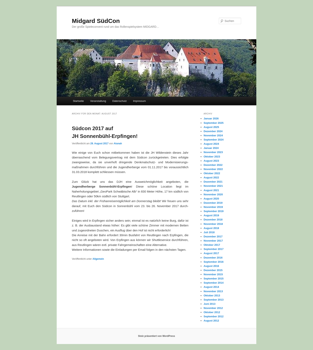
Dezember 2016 (213, 257)
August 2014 (211, 286)
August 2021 (211, 190)
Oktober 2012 (212, 312)
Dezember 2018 (213, 219)
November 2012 (213, 308)
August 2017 (211, 253)
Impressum (139, 100)
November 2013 (213, 291)
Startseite (78, 100)
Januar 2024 (211, 147)
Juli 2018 (209, 232)
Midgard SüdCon (96, 21)
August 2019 (211, 215)
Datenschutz (119, 100)
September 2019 (214, 211)
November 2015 (213, 274)
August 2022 (211, 177)
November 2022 (213, 169)
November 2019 (213, 206)
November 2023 (213, 152)
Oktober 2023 (212, 156)
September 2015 (214, 278)
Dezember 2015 (213, 270)
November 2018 (213, 223)
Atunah (118, 143)
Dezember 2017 (213, 236)
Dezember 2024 (213, 131)
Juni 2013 (209, 303)
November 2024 (213, 135)
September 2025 (214, 122)
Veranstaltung (98, 100)
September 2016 (214, 261)
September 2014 (214, 282)
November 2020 (213, 194)
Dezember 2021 (213, 181)
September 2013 (214, 299)
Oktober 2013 (212, 295)
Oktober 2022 (212, 173)
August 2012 (211, 320)
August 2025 (211, 127)
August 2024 (211, 143)
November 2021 (213, 185)
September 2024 (214, 139)
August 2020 (211, 198)
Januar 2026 (211, 118)
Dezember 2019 (213, 202)
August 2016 (211, 265)
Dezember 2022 (213, 164)
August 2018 (211, 228)
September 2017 (214, 249)
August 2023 (211, 160)
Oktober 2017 (212, 244)
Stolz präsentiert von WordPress (156, 336)
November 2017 (213, 240)
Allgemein (98, 259)
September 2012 (214, 316)
